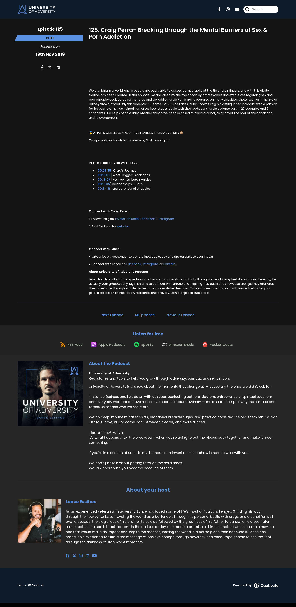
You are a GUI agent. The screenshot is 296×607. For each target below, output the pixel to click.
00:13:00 (104, 177)
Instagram (166, 220)
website (122, 228)
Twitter (120, 220)
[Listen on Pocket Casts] (221, 348)
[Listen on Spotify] (143, 348)
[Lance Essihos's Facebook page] (67, 560)
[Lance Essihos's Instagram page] (77, 560)
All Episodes (145, 316)
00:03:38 (104, 172)
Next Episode (112, 316)
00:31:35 (104, 186)
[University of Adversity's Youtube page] (235, 10)
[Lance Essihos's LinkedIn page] (81, 560)
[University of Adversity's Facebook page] (219, 10)
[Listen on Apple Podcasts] (106, 348)
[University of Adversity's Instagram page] (225, 10)
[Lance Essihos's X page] (72, 560)
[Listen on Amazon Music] (179, 348)
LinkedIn (133, 220)
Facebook (147, 220)
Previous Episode (180, 316)
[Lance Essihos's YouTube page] (86, 560)
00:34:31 (104, 190)
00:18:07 (104, 181)
